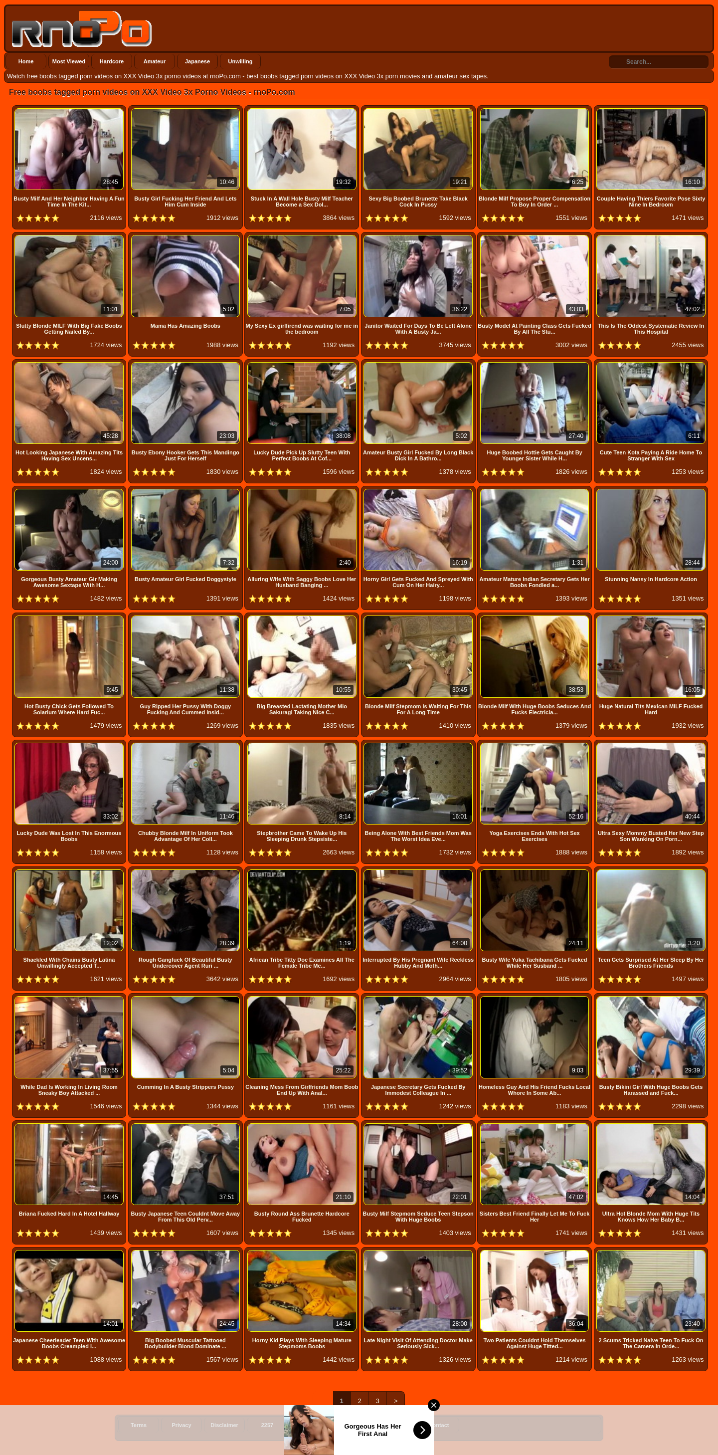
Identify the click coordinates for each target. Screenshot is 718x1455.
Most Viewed (68, 61)
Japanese (197, 61)
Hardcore (112, 61)
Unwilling (240, 61)
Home (26, 61)
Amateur (155, 61)
